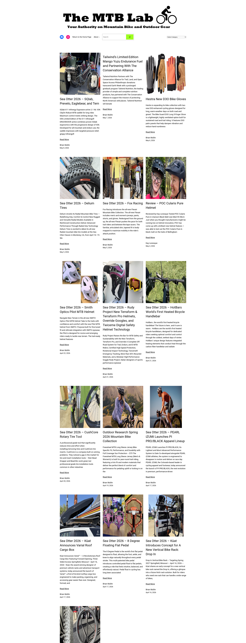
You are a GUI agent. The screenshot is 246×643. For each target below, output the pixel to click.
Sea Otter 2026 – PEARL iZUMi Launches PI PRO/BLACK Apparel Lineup (165, 436)
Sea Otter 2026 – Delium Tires (77, 205)
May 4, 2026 (150, 246)
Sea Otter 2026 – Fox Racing (123, 203)
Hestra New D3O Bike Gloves (166, 99)
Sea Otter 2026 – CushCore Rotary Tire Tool (79, 434)
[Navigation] (99, 37)
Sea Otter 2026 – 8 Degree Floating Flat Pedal (121, 543)
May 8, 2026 (64, 148)
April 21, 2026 (108, 377)
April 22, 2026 (65, 353)
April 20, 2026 (65, 481)
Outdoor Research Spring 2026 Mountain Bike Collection (120, 436)
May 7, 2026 (107, 118)
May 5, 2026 (64, 252)
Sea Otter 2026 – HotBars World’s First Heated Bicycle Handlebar (165, 312)
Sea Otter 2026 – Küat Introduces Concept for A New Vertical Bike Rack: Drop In (163, 547)
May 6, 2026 (150, 140)
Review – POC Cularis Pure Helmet (164, 205)
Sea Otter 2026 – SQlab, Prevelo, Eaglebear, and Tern (79, 101)
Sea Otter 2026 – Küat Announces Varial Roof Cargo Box (76, 545)
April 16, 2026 (151, 592)
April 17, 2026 (151, 486)
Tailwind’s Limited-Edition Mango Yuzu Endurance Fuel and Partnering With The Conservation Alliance (123, 63)
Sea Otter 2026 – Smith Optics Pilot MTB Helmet (77, 310)
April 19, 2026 (108, 486)
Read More (64, 139)
